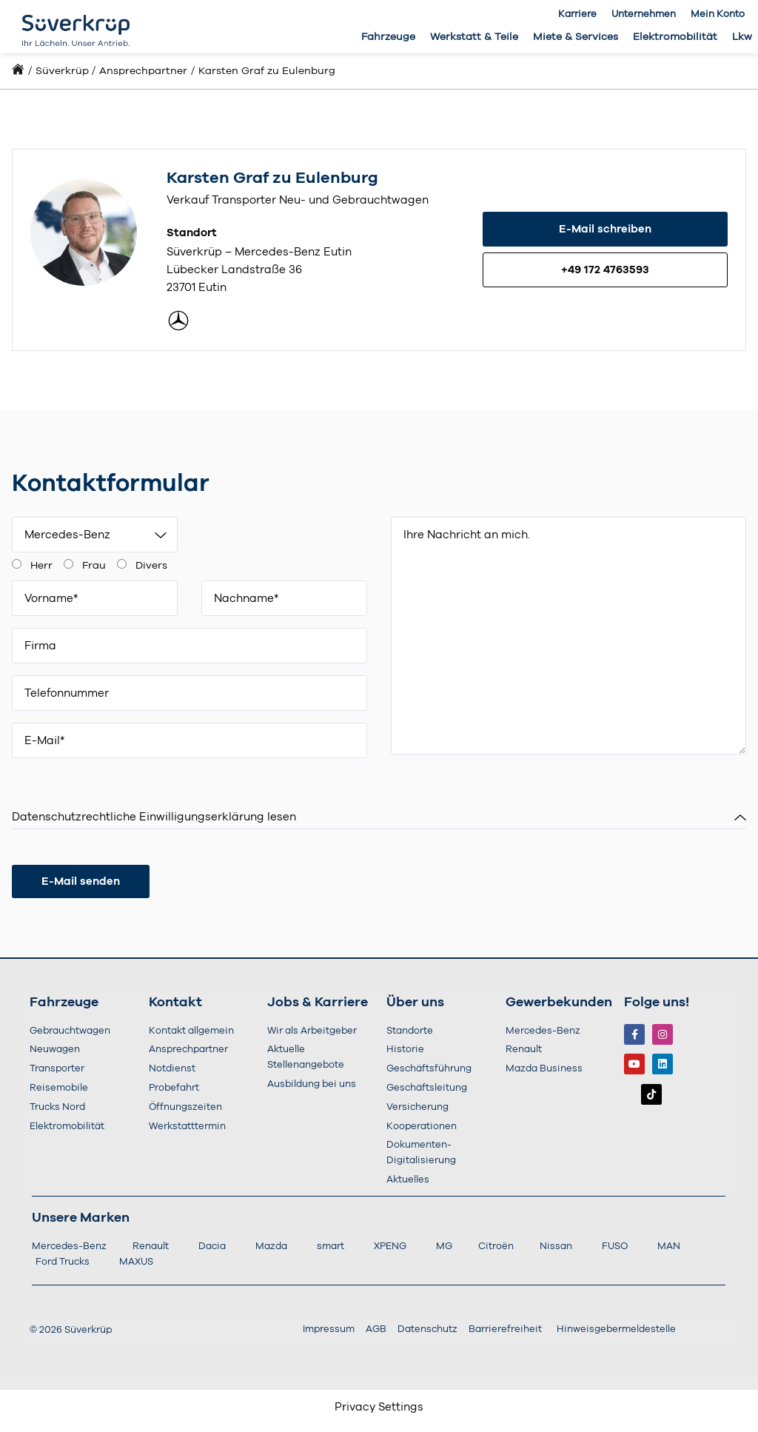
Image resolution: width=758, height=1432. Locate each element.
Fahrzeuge (388, 37)
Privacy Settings (379, 1404)
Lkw (742, 37)
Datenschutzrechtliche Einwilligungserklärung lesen (154, 814)
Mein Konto (718, 14)
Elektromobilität (675, 37)
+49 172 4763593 (605, 269)
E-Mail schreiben (605, 229)
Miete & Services (575, 37)
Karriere (577, 14)
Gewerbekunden (559, 999)
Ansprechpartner (143, 71)
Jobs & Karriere (317, 999)
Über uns (415, 999)
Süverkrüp (62, 71)
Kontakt (175, 999)
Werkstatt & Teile (474, 37)
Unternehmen (643, 14)
